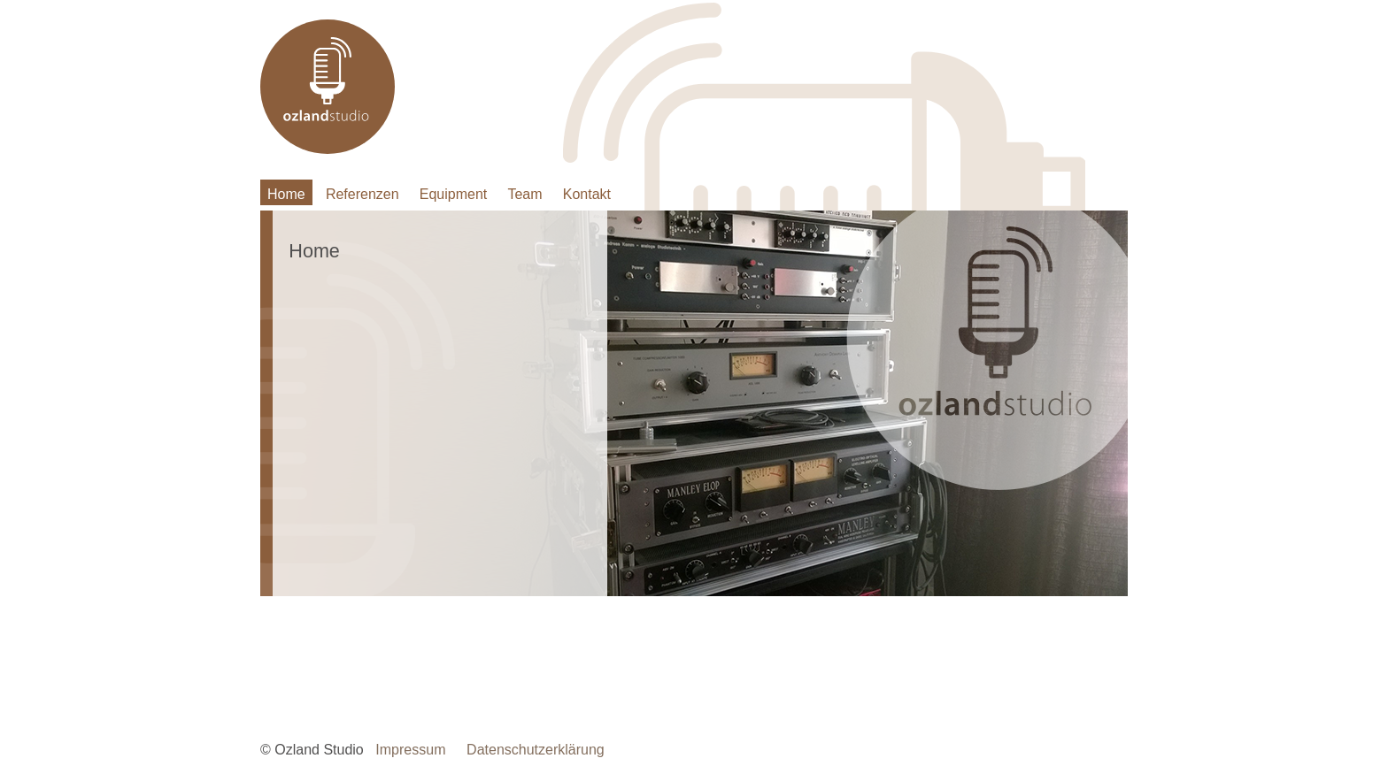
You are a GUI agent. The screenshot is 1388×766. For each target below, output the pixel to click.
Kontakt (587, 194)
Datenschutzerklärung (536, 749)
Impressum (410, 749)
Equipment (454, 194)
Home (286, 194)
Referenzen (362, 194)
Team (524, 194)
